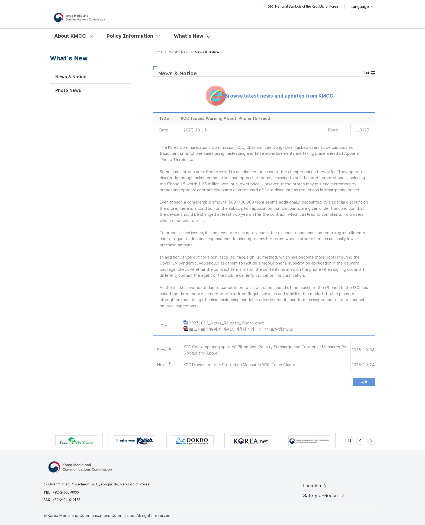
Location (315, 485)
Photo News (68, 90)
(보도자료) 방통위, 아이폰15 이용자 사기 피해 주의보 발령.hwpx (241, 329)
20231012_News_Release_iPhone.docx (226, 323)
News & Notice (70, 76)
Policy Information (130, 36)
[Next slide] (371, 441)
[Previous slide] (360, 441)
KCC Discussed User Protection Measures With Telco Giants (239, 364)
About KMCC (70, 36)
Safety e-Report (324, 495)
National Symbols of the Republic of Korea (302, 6)
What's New (189, 36)
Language (362, 6)
